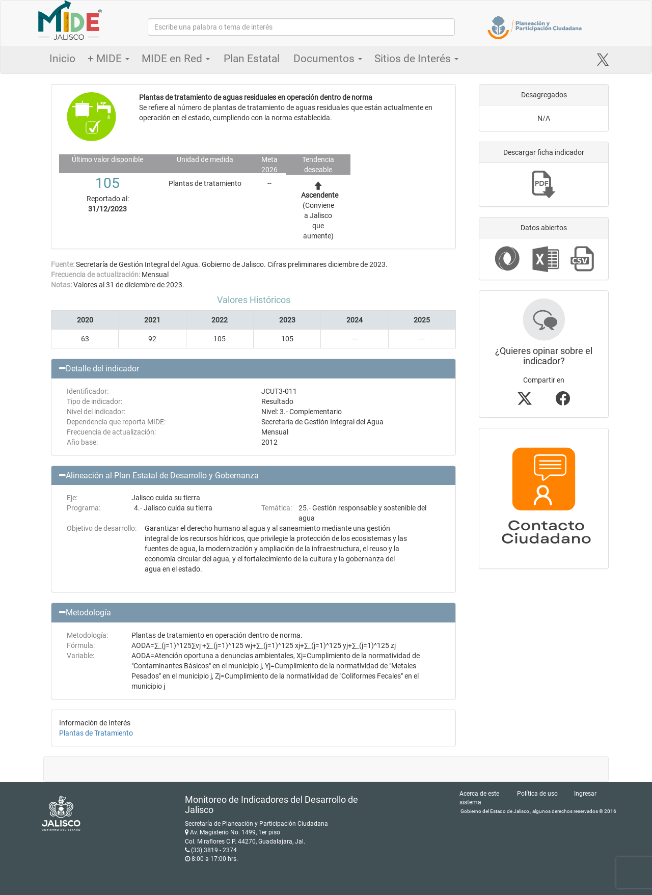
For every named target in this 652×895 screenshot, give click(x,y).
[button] (253, 368)
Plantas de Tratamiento (96, 733)
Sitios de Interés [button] (416, 58)
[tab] (253, 368)
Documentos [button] (327, 58)
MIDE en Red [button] (176, 58)
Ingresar (585, 793)
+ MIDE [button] (108, 58)
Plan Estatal (252, 58)
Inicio (62, 58)
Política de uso (537, 793)
